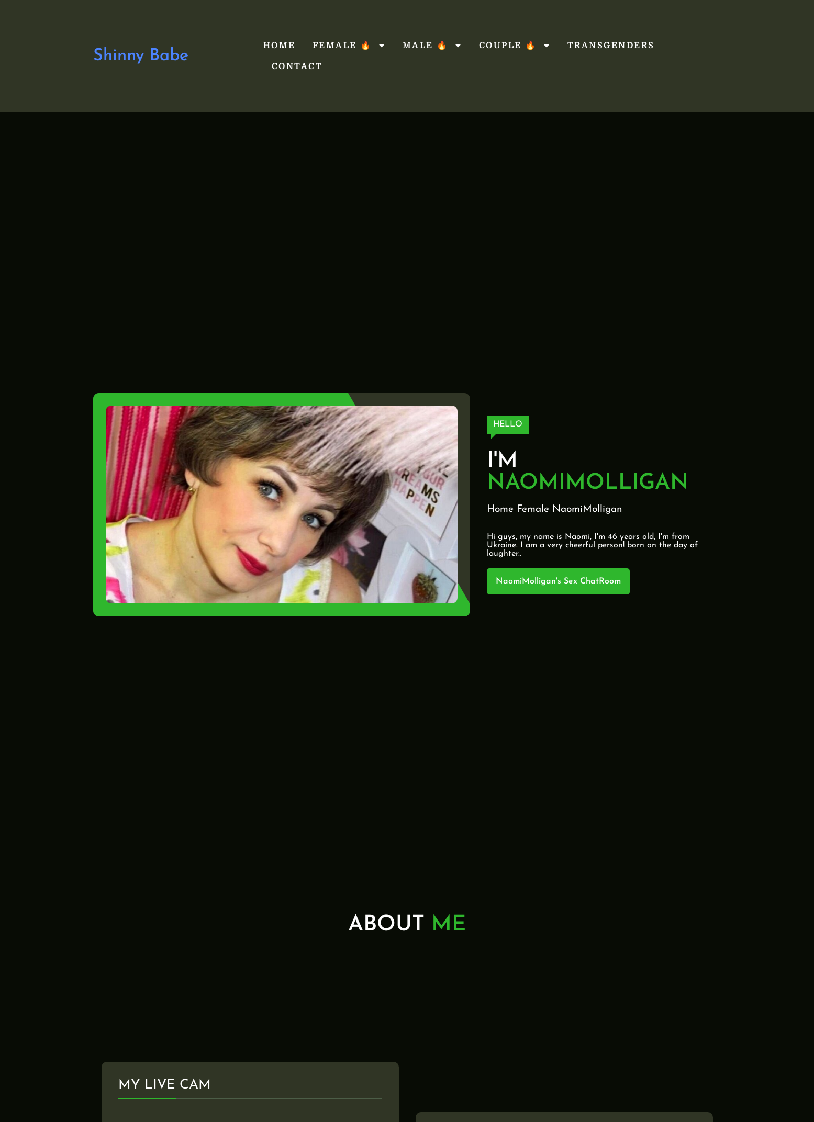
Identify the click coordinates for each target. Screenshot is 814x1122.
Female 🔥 (349, 45)
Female (533, 509)
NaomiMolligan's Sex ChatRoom (558, 581)
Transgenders (611, 45)
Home (279, 45)
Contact (297, 66)
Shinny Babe (140, 56)
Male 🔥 (432, 45)
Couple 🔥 (515, 45)
